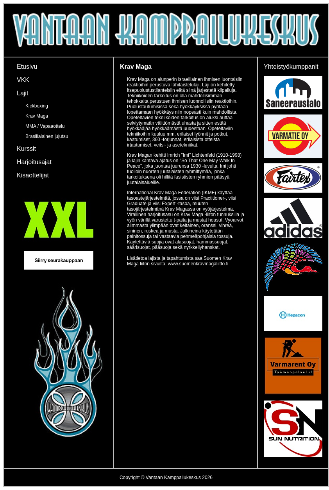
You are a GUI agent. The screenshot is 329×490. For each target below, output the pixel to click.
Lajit (22, 93)
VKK (23, 80)
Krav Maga (36, 116)
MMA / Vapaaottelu (45, 126)
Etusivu (27, 66)
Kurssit (26, 148)
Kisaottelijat (33, 175)
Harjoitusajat (34, 162)
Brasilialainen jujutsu (46, 136)
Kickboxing (36, 106)
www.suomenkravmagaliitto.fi (198, 263)
